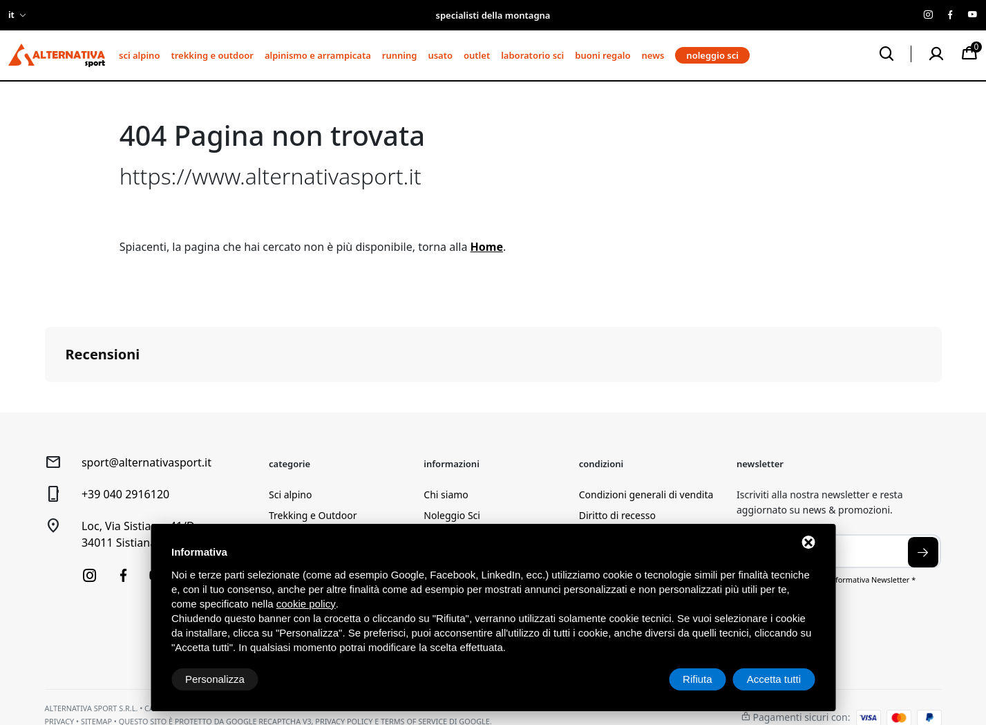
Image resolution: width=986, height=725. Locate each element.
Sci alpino (139, 55)
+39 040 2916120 (125, 494)
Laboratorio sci (532, 55)
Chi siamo (446, 494)
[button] (45, 396)
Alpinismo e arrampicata (318, 55)
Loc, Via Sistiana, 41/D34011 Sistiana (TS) (138, 534)
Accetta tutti (774, 679)
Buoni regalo (602, 55)
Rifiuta (697, 679)
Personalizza (215, 679)
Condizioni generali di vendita (646, 494)
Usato (440, 55)
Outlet (477, 55)
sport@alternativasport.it (146, 462)
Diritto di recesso (617, 515)
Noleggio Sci (452, 515)
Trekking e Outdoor (212, 55)
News (653, 55)
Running (399, 55)
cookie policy (306, 604)
